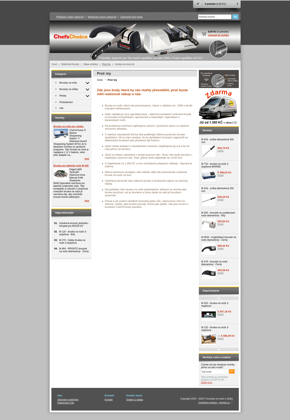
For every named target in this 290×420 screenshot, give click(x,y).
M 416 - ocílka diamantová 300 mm (217, 141)
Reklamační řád (65, 402)
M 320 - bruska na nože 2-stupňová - (215, 304)
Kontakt (109, 399)
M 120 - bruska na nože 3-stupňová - (215, 329)
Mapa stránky (90, 64)
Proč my (106, 64)
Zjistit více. (207, 382)
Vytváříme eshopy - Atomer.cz (215, 402)
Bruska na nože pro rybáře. (69, 126)
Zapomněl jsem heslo (131, 17)
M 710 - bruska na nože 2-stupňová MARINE (215, 165)
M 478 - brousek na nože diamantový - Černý (214, 263)
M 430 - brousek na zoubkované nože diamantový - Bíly (218, 214)
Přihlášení (70, 17)
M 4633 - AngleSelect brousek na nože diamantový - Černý (218, 238)
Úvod (54, 64)
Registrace (102, 17)
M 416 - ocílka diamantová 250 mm (217, 189)
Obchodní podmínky (68, 399)
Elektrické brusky (70, 64)
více (86, 158)
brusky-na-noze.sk (124, 64)
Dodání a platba (134, 399)
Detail (221, 151)
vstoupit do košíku (218, 35)
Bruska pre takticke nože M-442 (71, 165)
